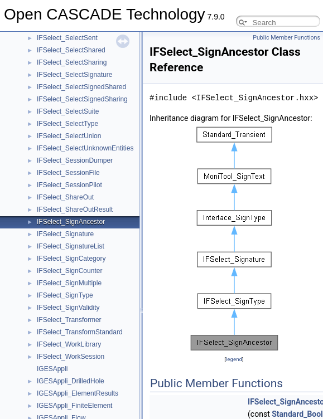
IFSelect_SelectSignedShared (81, 87)
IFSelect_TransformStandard (80, 332)
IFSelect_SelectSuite (68, 111)
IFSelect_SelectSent (67, 38)
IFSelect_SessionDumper (75, 160)
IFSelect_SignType (65, 295)
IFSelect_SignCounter (69, 271)
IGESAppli (52, 369)
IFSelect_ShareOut (65, 197)
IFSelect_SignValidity (68, 307)
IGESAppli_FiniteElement (74, 406)
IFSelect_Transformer (69, 320)
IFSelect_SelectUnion (69, 136)
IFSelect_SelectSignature (74, 75)
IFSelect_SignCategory (71, 258)
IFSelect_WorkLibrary (69, 344)
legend (234, 359)
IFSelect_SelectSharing (72, 62)
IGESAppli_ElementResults (77, 393)
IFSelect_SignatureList (70, 246)
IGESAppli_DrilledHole (70, 381)
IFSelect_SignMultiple (69, 283)
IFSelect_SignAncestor (71, 222)
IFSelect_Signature (65, 234)
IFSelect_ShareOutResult (75, 209)
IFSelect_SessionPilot (69, 185)
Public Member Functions (286, 37)
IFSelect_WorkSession (70, 356)
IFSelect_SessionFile (68, 173)
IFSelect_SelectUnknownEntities (85, 148)
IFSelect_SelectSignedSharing (82, 99)
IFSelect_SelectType (67, 124)
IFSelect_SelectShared (71, 50)
